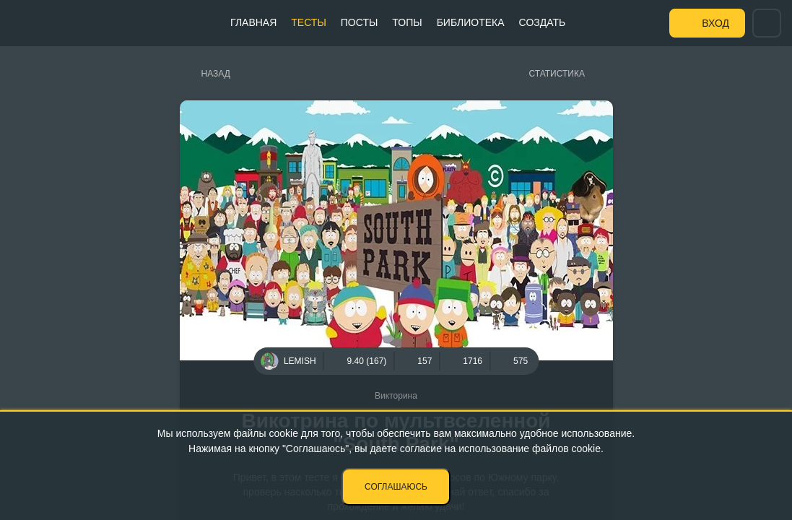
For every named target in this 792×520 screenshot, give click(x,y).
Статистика (557, 74)
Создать (542, 22)
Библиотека (471, 22)
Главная (253, 22)
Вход (715, 23)
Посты (359, 22)
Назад (215, 74)
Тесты (308, 22)
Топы (407, 22)
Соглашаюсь (396, 487)
